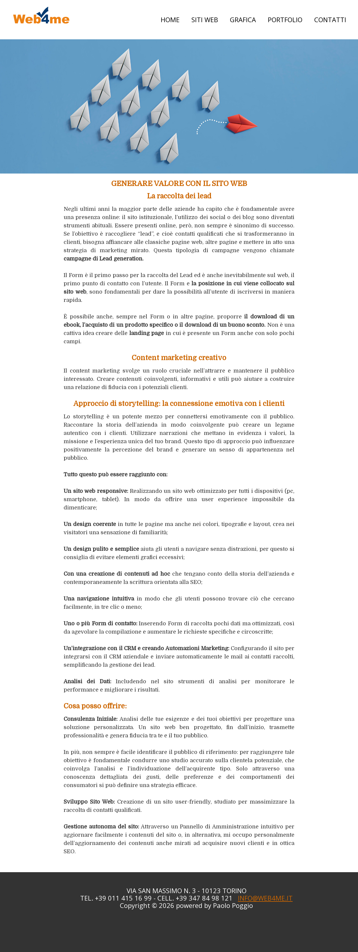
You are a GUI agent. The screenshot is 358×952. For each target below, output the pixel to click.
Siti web (204, 19)
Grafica (243, 19)
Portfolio (285, 19)
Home (170, 19)
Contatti (330, 19)
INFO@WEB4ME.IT (265, 897)
